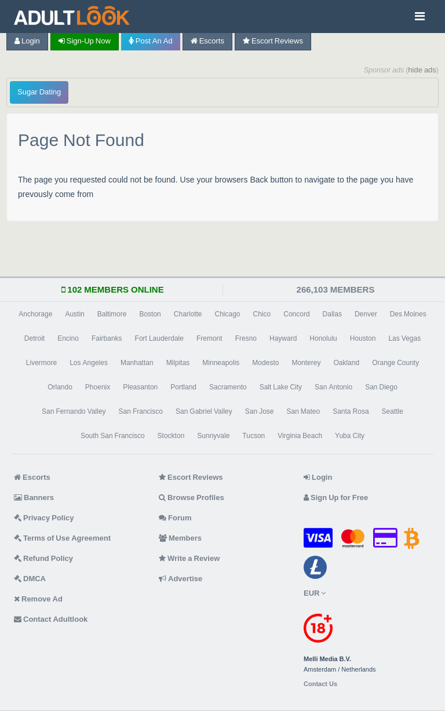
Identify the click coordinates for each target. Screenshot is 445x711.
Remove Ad (38, 599)
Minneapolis (220, 362)
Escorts (207, 41)
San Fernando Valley (74, 411)
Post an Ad (151, 41)
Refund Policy (43, 558)
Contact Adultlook (50, 619)
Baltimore (112, 314)
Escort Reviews (273, 41)
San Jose (259, 411)
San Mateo (303, 411)
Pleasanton (140, 387)
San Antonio (333, 387)
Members (180, 538)
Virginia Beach (300, 435)
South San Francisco (113, 435)
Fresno (246, 338)
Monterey (305, 362)
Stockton (171, 435)
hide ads (422, 70)
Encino (68, 338)
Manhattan (137, 362)
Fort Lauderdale (159, 338)
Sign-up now (85, 41)
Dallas (332, 314)
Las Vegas (404, 338)
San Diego (381, 387)
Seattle (392, 411)
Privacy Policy (44, 518)
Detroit (34, 338)
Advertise (180, 578)
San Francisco (141, 411)
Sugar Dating (39, 92)
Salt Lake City (281, 387)
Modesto (265, 362)
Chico (262, 314)
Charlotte (188, 314)
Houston (363, 338)
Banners (34, 497)
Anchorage (35, 314)
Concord (296, 314)
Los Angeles (89, 362)
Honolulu (323, 338)
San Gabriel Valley (204, 411)
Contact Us (320, 684)
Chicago (227, 314)
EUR (315, 593)
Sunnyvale (213, 435)
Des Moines (408, 314)
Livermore (41, 362)
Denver (366, 314)
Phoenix (97, 387)
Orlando (60, 387)
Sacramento (228, 387)
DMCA (30, 578)
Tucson (253, 435)
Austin (74, 314)
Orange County (395, 362)
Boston (150, 314)
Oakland (346, 362)
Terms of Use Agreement (62, 538)
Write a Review (189, 558)
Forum (175, 518)
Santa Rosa (351, 411)
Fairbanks (107, 338)
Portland (183, 387)
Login (27, 41)
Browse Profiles (191, 497)
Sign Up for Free (336, 497)
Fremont (209, 338)
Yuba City (349, 435)
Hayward (283, 338)
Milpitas (178, 362)
